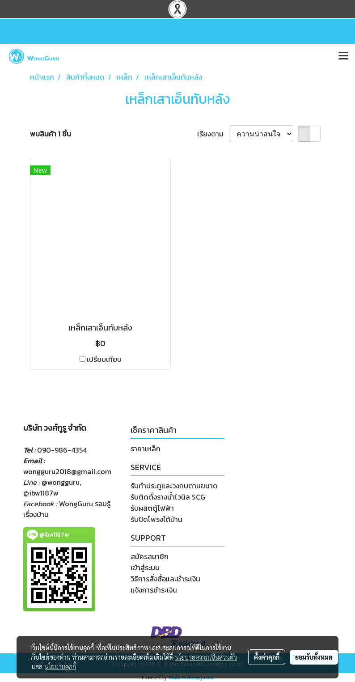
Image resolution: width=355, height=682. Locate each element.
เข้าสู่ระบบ (145, 567)
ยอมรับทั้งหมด (314, 657)
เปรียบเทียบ (104, 359)
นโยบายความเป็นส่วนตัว (206, 657)
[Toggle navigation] (343, 56)
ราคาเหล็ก (146, 448)
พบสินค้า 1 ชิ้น (50, 133)
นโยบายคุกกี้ (60, 666)
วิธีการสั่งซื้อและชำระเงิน (165, 578)
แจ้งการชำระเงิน (154, 590)
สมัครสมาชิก (150, 556)
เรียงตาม (213, 133)
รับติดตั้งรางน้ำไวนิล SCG (168, 496)
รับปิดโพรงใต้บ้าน (156, 519)
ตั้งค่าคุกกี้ (266, 657)
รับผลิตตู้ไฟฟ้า (152, 508)
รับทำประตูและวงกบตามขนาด (174, 485)
